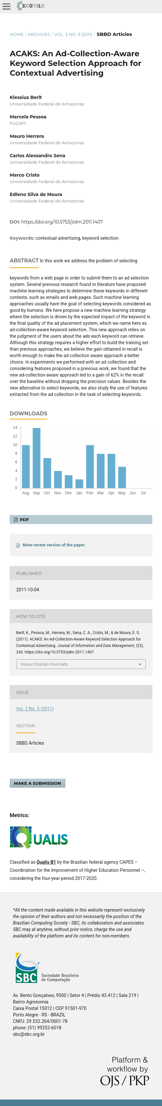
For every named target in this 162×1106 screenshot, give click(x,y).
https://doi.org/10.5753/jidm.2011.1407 (62, 222)
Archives (39, 34)
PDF (23, 519)
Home (17, 34)
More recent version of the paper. (54, 544)
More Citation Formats (44, 664)
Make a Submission (37, 783)
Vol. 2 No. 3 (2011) (73, 34)
